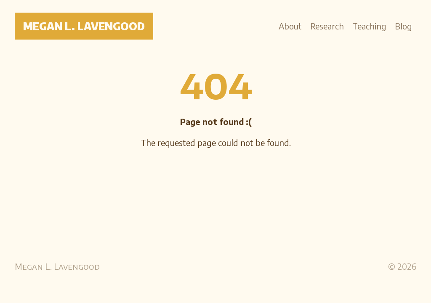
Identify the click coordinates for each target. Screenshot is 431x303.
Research (327, 26)
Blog (403, 26)
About (290, 26)
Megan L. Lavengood (84, 26)
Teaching (369, 26)
